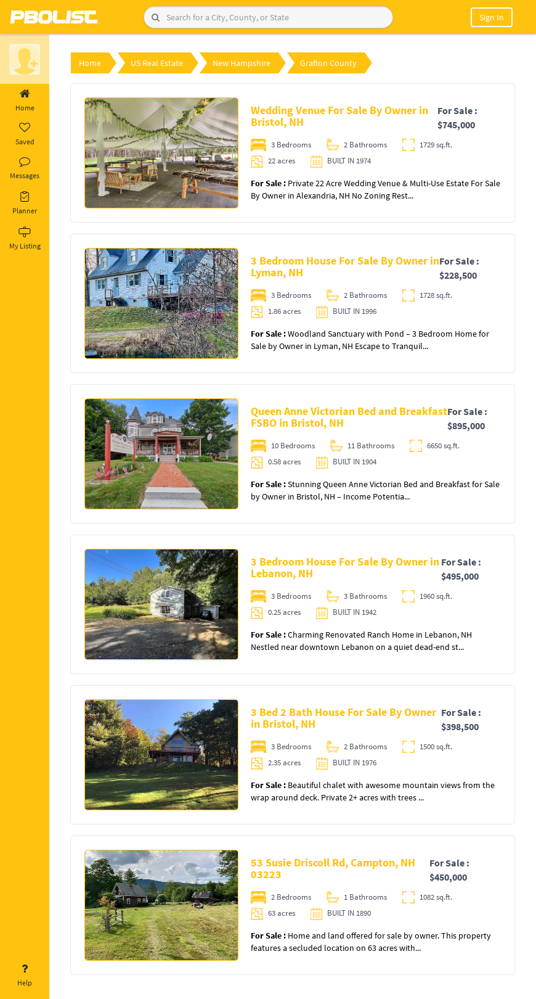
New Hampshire (241, 62)
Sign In (491, 17)
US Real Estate (157, 62)
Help (24, 975)
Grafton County (328, 62)
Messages (24, 168)
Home (24, 100)
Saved (24, 134)
